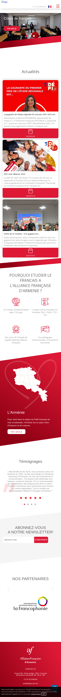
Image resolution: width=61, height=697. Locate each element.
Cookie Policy (36, 694)
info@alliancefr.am (30, 683)
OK (44, 694)
